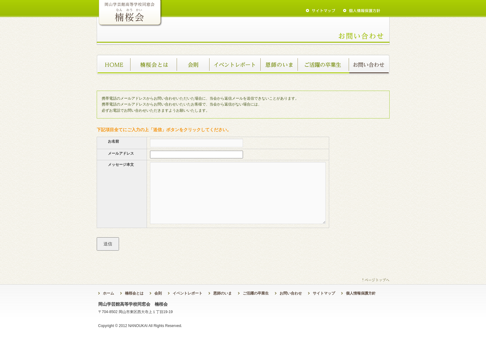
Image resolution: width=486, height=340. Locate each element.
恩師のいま (279, 64)
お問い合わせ (369, 64)
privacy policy (361, 10)
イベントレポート (235, 64)
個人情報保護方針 (361, 293)
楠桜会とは (154, 64)
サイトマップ (324, 293)
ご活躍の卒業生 (323, 64)
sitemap (320, 10)
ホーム (114, 64)
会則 (193, 64)
